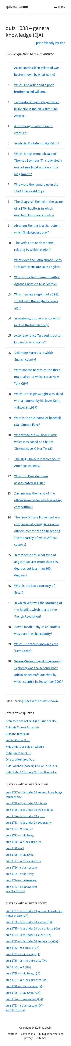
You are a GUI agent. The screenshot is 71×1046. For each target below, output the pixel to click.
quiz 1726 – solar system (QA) (24, 986)
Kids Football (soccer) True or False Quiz (32, 766)
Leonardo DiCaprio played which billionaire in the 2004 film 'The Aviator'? (36, 109)
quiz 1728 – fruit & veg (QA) (23, 973)
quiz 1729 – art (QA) (18, 967)
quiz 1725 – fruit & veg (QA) (23, 992)
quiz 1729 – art (15, 848)
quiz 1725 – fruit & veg (20, 874)
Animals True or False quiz (22, 727)
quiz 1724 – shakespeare (21, 880)
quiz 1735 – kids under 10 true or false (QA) (33, 928)
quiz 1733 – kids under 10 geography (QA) (32, 941)
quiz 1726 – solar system (21, 867)
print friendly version (50, 43)
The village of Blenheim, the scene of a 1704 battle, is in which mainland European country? (38, 208)
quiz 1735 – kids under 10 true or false (29, 809)
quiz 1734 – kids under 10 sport (25, 816)
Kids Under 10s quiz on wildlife (25, 746)
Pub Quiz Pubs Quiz (18, 753)
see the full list (15, 891)
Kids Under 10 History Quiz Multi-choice (31, 772)
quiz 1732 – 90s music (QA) (22, 948)
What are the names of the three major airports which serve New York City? (37, 377)
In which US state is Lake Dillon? (36, 143)
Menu (61, 6)
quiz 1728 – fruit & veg (20, 854)
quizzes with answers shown (39, 701)
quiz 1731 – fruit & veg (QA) (23, 954)
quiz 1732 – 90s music (19, 829)
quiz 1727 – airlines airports (23, 861)
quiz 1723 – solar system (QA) (24, 1005)
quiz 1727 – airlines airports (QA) (27, 980)
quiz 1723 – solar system (21, 887)
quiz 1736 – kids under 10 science (26, 803)
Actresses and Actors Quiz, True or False (31, 721)
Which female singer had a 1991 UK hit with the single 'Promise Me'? (36, 301)
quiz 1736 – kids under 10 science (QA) (29, 922)
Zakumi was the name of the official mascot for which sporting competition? (38, 500)
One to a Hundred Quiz (20, 759)
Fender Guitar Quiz (18, 740)
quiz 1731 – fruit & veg (20, 835)
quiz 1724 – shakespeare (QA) (24, 999)
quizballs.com (17, 6)
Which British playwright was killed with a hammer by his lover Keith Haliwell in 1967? (38, 401)
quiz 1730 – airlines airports (23, 842)
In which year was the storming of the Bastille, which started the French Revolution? (38, 610)
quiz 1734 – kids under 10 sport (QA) (28, 935)
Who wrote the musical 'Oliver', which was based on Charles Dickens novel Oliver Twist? (36, 442)
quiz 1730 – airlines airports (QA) (27, 960)
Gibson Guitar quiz (17, 734)
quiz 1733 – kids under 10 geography (28, 822)
